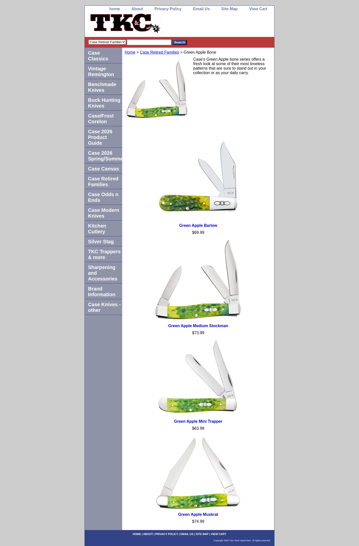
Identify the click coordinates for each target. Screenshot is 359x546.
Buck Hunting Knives (104, 103)
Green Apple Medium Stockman (198, 326)
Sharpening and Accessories (102, 273)
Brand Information (101, 291)
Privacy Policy (167, 9)
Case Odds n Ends (103, 197)
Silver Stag (101, 241)
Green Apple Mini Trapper (198, 421)
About (137, 9)
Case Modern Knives (103, 213)
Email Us (201, 9)
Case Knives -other (104, 307)
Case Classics (98, 55)
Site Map (229, 9)
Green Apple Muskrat (198, 514)
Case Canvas (103, 168)
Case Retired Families (159, 52)
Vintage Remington (101, 71)
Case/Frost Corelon (101, 118)
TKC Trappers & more (104, 254)
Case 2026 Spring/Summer (105, 155)
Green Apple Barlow (198, 225)
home (114, 9)
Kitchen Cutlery (97, 228)
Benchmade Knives (102, 87)
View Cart (258, 9)
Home (130, 52)
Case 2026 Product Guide (100, 137)
